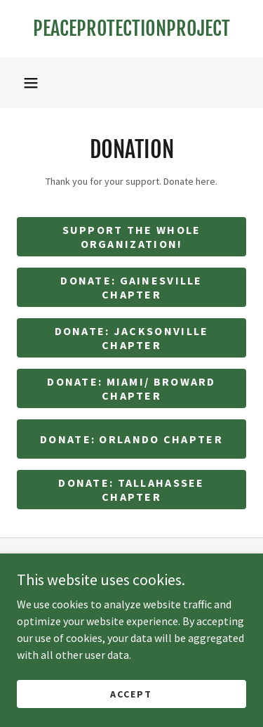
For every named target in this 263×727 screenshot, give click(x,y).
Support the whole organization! (131, 237)
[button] (31, 83)
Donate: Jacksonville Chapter (132, 338)
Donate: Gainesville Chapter (131, 287)
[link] (131, 29)
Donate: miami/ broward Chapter (131, 388)
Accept (131, 693)
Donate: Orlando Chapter (131, 439)
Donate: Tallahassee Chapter (131, 490)
